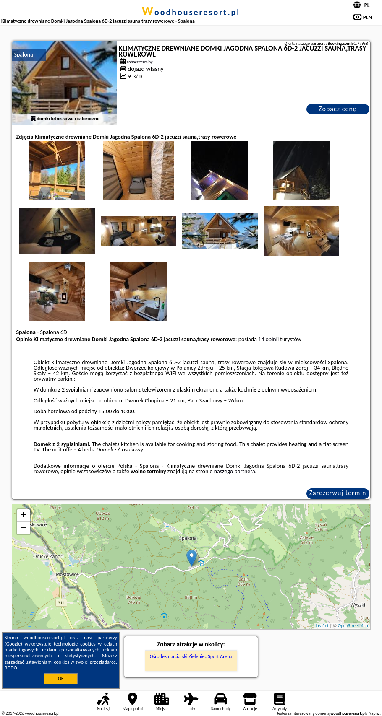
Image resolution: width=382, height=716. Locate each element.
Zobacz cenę (338, 109)
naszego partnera (234, 471)
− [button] (23, 528)
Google (13, 644)
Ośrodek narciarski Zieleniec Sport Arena (191, 656)
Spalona (23, 54)
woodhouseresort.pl (191, 12)
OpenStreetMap (353, 625)
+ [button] (23, 515)
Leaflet (322, 625)
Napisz (374, 713)
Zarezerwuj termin (337, 493)
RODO (11, 668)
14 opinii (268, 339)
